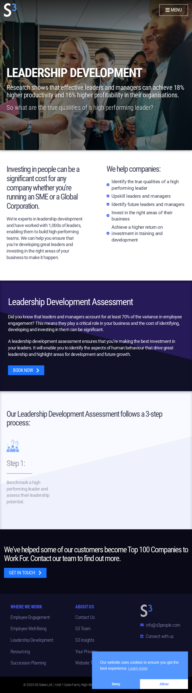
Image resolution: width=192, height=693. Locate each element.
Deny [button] (116, 684)
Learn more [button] (138, 668)
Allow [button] (164, 684)
